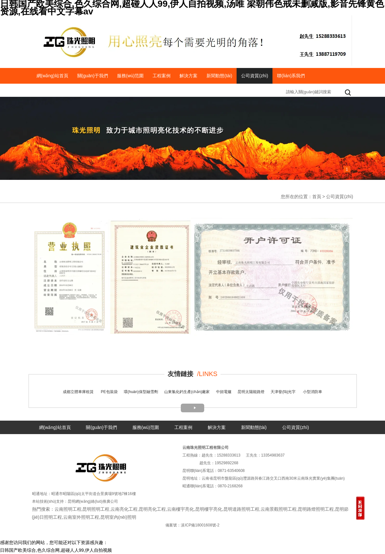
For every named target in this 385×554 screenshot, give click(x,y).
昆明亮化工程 (152, 509)
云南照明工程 (67, 509)
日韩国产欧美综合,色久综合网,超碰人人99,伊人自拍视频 (56, 550)
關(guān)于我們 (92, 75)
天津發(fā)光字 (283, 392)
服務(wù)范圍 (130, 75)
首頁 (316, 196)
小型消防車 (312, 392)
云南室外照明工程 (81, 517)
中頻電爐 (223, 392)
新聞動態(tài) (219, 75)
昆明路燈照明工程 (316, 509)
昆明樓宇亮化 (208, 509)
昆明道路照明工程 (241, 509)
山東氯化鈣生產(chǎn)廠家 (187, 392)
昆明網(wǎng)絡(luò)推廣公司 (93, 501)
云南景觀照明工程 (279, 509)
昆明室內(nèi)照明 (118, 517)
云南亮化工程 (124, 509)
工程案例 (162, 75)
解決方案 (188, 75)
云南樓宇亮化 (180, 509)
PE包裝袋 (109, 392)
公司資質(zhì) (254, 75)
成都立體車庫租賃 (78, 392)
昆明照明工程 (95, 509)
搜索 (348, 93)
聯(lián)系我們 (291, 75)
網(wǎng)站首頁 (52, 75)
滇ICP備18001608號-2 (200, 525)
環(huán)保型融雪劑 (141, 392)
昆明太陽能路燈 (251, 392)
